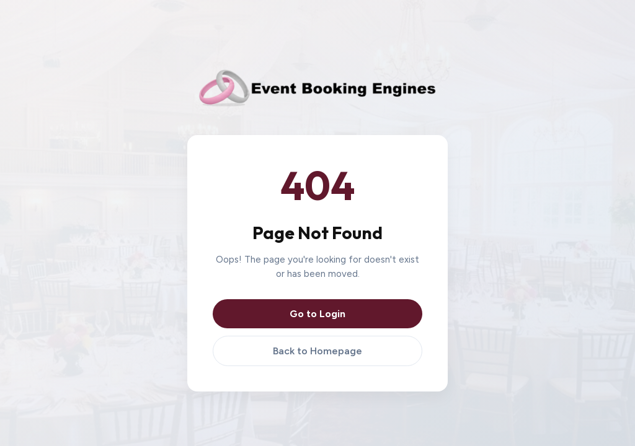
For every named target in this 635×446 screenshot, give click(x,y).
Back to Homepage (317, 351)
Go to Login (317, 314)
